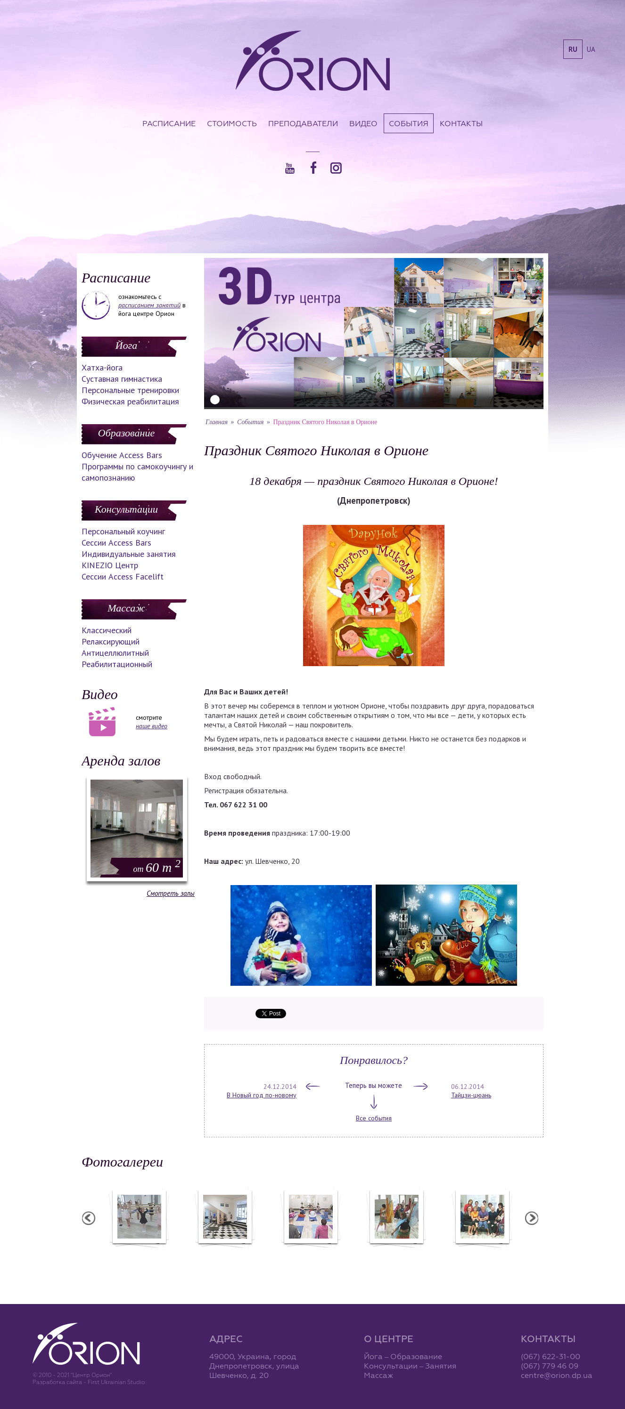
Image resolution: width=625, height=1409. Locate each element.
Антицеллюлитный (115, 652)
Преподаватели (303, 123)
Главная (217, 422)
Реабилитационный (117, 664)
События (408, 123)
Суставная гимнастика (122, 378)
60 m (157, 867)
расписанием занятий (149, 305)
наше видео (151, 726)
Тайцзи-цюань (471, 1095)
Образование (126, 433)
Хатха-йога (102, 367)
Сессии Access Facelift (123, 576)
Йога (126, 345)
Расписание (169, 123)
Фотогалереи (122, 1161)
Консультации (126, 509)
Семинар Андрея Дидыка (481, 1253)
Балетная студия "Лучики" (138, 1253)
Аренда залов (121, 760)
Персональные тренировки (130, 390)
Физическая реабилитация (130, 401)
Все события (374, 1118)
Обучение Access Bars (122, 455)
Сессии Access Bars (116, 542)
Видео (363, 123)
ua (591, 49)
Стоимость (232, 123)
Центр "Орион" (224, 1253)
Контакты (461, 123)
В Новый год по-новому (261, 1095)
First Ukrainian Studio (116, 1381)
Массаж (126, 608)
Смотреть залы (171, 893)
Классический (107, 630)
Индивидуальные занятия (129, 553)
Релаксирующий (111, 641)
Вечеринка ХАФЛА (396, 1253)
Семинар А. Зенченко (310, 1253)
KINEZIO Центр (110, 565)
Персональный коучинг (123, 531)
